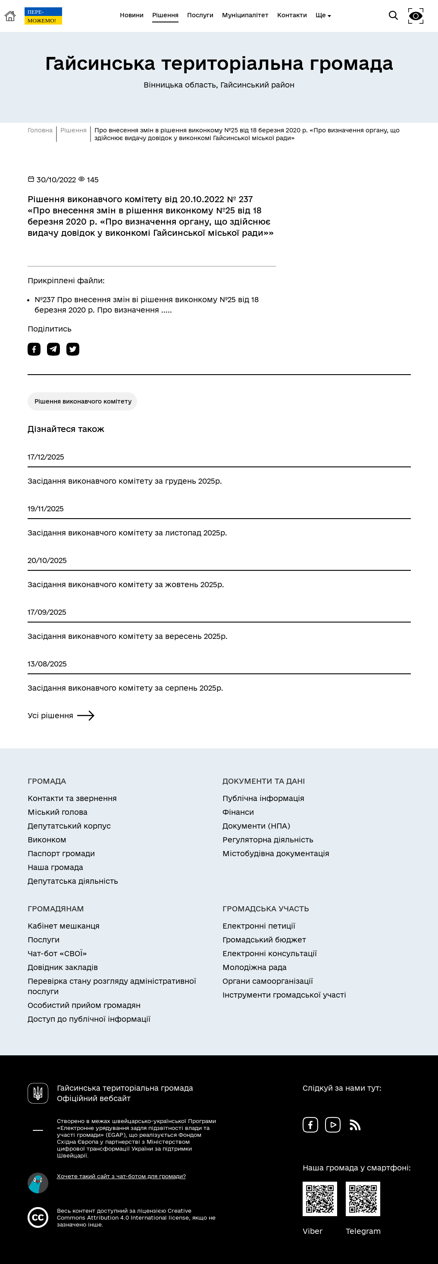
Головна (40, 130)
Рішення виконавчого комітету (82, 401)
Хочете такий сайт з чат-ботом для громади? (121, 1176)
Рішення (73, 130)
